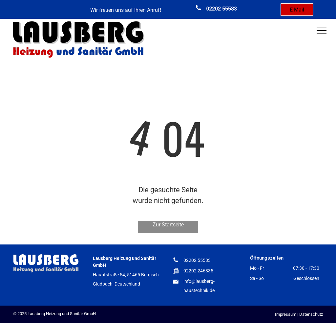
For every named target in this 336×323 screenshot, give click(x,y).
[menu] (321, 30)
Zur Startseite (168, 224)
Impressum (285, 314)
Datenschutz (311, 314)
